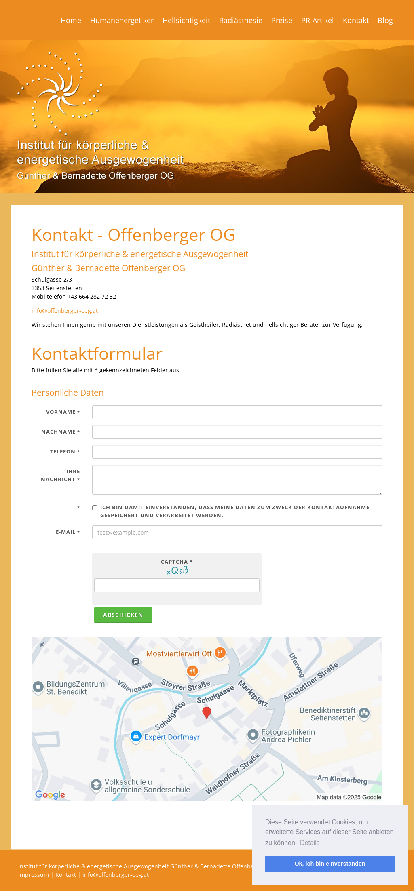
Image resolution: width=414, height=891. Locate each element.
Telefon (65, 451)
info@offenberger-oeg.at (65, 310)
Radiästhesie (240, 20)
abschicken (123, 615)
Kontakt (356, 20)
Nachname (60, 431)
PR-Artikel (317, 20)
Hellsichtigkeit (186, 20)
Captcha (177, 561)
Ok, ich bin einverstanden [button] (329, 863)
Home (71, 20)
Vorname (63, 411)
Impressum (33, 874)
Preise (281, 20)
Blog (385, 20)
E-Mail (68, 531)
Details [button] (310, 842)
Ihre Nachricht (60, 475)
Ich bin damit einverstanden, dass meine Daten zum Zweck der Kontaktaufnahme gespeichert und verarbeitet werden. (231, 511)
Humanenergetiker (122, 20)
